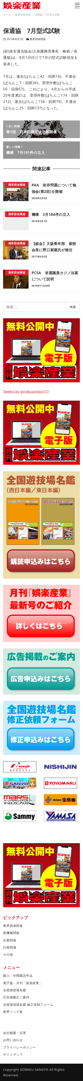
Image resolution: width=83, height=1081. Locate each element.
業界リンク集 (13, 1012)
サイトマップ (13, 1054)
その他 (8, 954)
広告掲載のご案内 (16, 997)
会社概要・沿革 (14, 1033)
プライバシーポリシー (19, 1047)
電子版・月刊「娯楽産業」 (22, 983)
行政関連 (9, 947)
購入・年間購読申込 (18, 975)
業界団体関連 (38, 39)
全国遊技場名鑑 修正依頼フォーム (28, 1004)
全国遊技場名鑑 (14, 990)
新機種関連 (11, 933)
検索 (73, 307)
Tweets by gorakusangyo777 (26, 391)
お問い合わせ (13, 1040)
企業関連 (9, 940)
